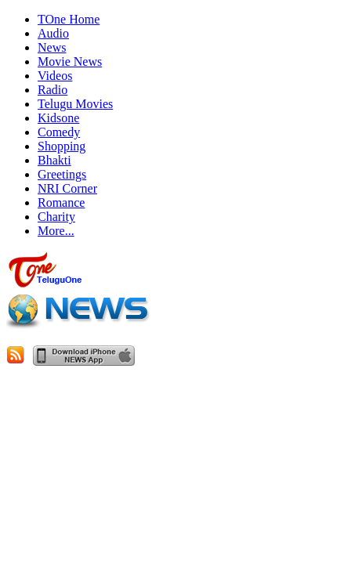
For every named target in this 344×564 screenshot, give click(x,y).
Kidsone (58, 118)
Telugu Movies (75, 103)
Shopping (61, 146)
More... (56, 230)
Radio (52, 89)
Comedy (59, 132)
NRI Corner (67, 188)
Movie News (70, 61)
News (52, 47)
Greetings (62, 174)
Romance (61, 202)
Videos (55, 75)
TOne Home (69, 19)
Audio (53, 33)
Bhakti (54, 160)
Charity (56, 216)
